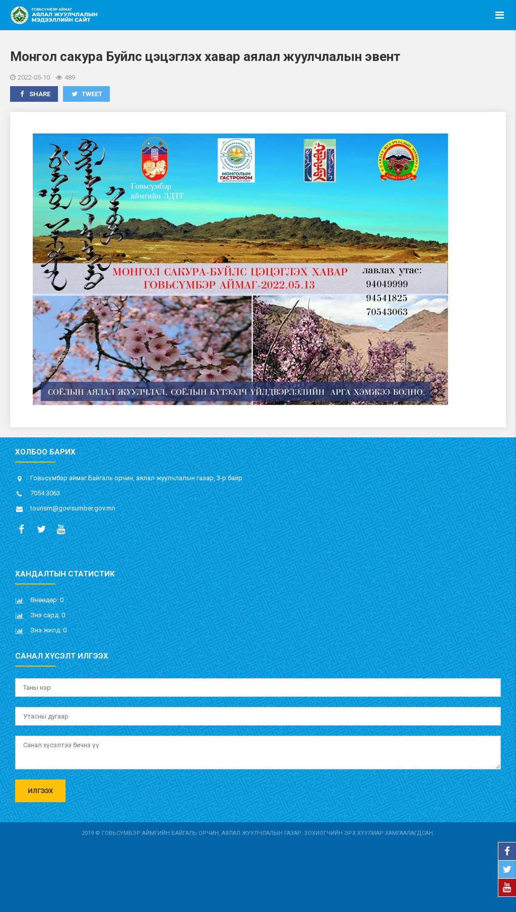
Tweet (87, 94)
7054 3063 (45, 493)
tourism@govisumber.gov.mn (72, 508)
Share (34, 94)
